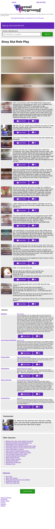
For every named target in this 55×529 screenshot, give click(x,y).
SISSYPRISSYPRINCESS (8, 340)
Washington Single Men (13, 462)
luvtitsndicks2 (5, 398)
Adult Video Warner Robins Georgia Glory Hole (21, 446)
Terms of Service (6, 497)
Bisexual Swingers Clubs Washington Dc (19, 443)
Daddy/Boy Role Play (12, 481)
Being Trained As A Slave (23, 357)
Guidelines (4, 499)
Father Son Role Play (12, 483)
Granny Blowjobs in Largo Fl (15, 449)
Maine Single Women (12, 457)
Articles (3, 506)
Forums (3, 502)
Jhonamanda (5, 368)
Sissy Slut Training (12, 478)
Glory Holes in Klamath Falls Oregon (17, 451)
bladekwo (4, 314)
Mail (21, 121)
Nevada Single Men (12, 460)
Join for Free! (41, 2)
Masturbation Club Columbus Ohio (17, 444)
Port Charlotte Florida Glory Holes (16, 454)
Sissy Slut (19, 398)
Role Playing (20, 314)
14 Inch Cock (20, 340)
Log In (14, 2)
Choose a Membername (10, 31)
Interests (6, 473)
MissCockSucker (6, 380)
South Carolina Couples (13, 459)
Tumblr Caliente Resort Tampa (15, 456)
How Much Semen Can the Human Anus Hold (20, 447)
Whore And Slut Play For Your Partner (18, 480)
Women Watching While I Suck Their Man (28, 380)
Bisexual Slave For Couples (24, 368)
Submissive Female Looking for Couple (18, 452)
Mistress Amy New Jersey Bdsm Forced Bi (19, 441)
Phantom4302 (5, 357)
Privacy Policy (5, 501)
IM (34, 121)
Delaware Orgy (10, 464)
